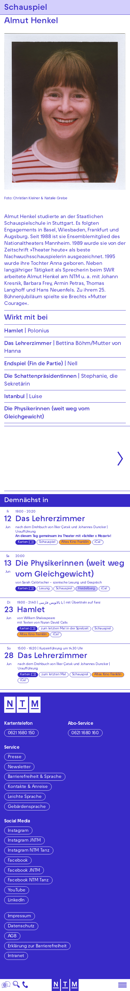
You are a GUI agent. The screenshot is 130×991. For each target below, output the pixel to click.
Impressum (19, 916)
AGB (12, 936)
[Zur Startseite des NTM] (65, 985)
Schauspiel (47, 542)
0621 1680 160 (84, 733)
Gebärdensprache (27, 807)
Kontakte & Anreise (28, 787)
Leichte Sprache (25, 797)
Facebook (18, 861)
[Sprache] (6, 985)
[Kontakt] (25, 985)
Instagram (18, 831)
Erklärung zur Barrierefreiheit (37, 946)
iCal (97, 542)
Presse (15, 757)
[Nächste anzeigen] (120, 458)
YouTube (16, 890)
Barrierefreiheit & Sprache (35, 777)
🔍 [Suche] (16, 986)
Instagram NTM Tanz (28, 851)
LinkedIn (16, 900)
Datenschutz (21, 926)
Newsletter (19, 767)
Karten (23, 542)
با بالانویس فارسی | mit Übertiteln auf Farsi (70, 603)
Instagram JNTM (24, 841)
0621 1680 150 (21, 733)
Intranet (16, 956)
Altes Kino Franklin (74, 542)
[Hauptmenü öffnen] (122, 985)
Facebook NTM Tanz (28, 880)
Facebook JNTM (24, 871)
